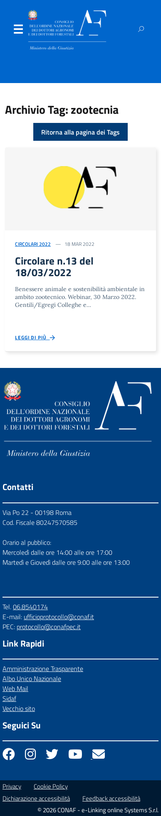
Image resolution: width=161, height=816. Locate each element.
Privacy (11, 786)
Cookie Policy (51, 786)
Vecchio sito (18, 708)
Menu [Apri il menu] (17, 31)
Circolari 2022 (33, 244)
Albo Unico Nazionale (31, 679)
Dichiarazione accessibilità (36, 798)
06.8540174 (30, 607)
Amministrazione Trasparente (42, 669)
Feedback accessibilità (111, 798)
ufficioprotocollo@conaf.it (59, 617)
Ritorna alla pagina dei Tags (80, 132)
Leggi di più (35, 338)
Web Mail (15, 688)
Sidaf (9, 698)
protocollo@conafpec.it (49, 627)
